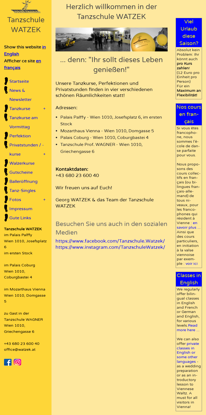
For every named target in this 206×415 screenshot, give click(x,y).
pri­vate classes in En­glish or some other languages (188, 352)
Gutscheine (21, 172)
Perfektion (20, 136)
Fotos (27, 199)
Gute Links (20, 218)
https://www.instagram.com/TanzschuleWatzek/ (110, 247)
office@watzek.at (19, 349)
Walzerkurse (22, 163)
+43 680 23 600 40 (21, 343)
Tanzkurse (27, 108)
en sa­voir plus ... (189, 225)
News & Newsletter (20, 95)
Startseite (19, 81)
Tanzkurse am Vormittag (23, 122)
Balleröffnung (23, 181)
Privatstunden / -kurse (27, 150)
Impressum (20, 209)
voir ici (192, 263)
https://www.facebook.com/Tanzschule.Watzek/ (110, 241)
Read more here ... (188, 327)
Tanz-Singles (22, 190)
